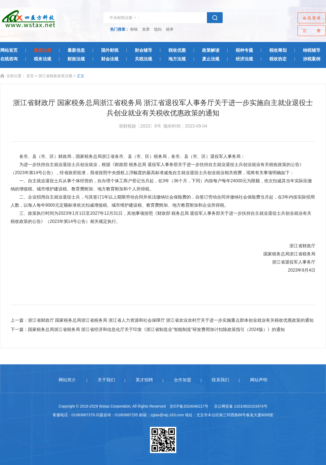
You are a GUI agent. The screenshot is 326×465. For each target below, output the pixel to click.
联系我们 (220, 380)
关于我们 (106, 380)
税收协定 (278, 59)
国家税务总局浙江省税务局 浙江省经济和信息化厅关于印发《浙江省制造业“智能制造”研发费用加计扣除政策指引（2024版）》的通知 (156, 329)
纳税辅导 (311, 50)
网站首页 (9, 50)
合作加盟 (182, 380)
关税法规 (143, 59)
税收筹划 (278, 50)
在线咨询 (9, 59)
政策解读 (210, 50)
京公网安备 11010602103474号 (240, 406)
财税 (134, 29)
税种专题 (244, 50)
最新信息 (76, 50)
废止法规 (210, 59)
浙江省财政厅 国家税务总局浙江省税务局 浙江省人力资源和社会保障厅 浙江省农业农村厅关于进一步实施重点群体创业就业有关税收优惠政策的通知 (171, 320)
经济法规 (244, 59)
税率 (170, 29)
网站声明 (258, 380)
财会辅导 (143, 50)
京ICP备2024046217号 (189, 406)
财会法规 (110, 59)
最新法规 (42, 50)
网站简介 (67, 380)
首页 (30, 76)
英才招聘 (144, 380)
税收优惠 (177, 50)
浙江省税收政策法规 (55, 76)
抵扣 (158, 29)
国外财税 (110, 50)
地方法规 (177, 59)
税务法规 (42, 59)
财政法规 (76, 59)
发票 (146, 29)
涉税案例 (311, 59)
